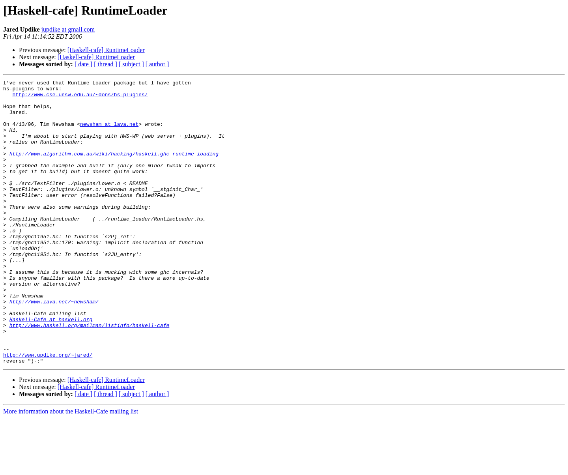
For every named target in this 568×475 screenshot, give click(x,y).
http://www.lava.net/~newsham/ (54, 346)
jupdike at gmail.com (68, 29)
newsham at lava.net (109, 133)
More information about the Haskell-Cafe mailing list (70, 468)
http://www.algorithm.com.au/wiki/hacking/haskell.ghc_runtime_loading (114, 168)
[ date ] (83, 64)
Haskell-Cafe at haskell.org (51, 367)
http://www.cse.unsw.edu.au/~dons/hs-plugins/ (80, 97)
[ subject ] (131, 64)
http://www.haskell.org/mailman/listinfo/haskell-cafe (89, 374)
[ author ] (157, 64)
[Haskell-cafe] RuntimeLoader (106, 50)
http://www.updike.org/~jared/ (47, 410)
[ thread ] (105, 64)
